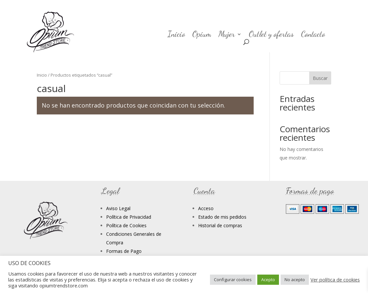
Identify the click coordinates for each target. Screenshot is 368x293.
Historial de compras (220, 225)
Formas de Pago (124, 251)
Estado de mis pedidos (222, 217)
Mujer (226, 35)
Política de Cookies (126, 225)
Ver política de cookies (335, 279)
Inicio (176, 35)
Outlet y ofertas (271, 35)
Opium (201, 35)
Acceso (206, 208)
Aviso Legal (118, 208)
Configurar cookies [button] (233, 279)
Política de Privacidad (128, 217)
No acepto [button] (295, 279)
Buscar (320, 78)
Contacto (313, 35)
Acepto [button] (268, 279)
